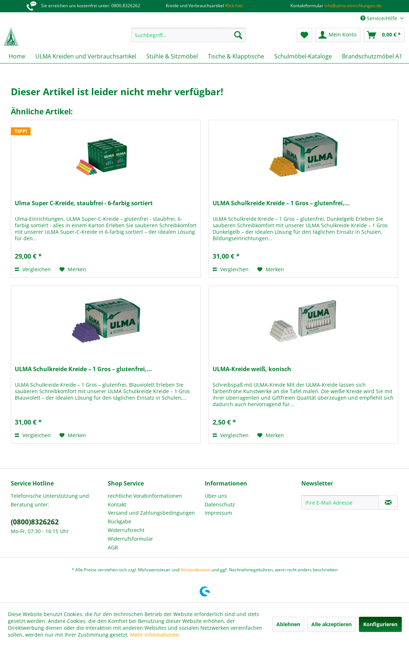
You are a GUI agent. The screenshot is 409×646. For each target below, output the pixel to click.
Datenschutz (220, 504)
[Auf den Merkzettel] (72, 269)
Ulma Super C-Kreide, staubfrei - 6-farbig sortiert (84, 203)
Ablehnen (288, 624)
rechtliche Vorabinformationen (145, 495)
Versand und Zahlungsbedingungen (151, 512)
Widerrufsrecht (126, 530)
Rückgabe (119, 521)
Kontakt (117, 504)
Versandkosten (195, 570)
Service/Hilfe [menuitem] (379, 18)
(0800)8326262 (35, 522)
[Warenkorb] (384, 35)
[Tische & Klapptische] (236, 56)
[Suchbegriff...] (188, 35)
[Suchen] (238, 35)
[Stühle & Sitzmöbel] (172, 56)
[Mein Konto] (337, 35)
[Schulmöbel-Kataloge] (303, 56)
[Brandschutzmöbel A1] (372, 56)
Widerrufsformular (130, 538)
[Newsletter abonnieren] (388, 502)
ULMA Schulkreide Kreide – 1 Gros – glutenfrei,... (281, 203)
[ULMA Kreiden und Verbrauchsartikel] (85, 56)
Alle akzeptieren (331, 624)
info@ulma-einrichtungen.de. (352, 6)
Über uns (216, 495)
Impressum (218, 512)
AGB (113, 547)
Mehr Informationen (154, 634)
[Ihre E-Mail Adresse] (340, 502)
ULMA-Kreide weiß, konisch (252, 369)
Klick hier (233, 6)
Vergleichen (33, 269)
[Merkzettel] (304, 35)
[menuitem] (188, 35)
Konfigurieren (380, 624)
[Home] (17, 56)
